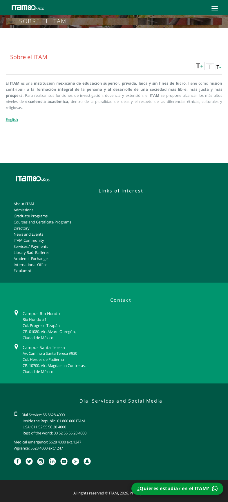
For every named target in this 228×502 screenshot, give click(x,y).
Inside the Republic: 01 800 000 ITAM (54, 420)
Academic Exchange (31, 258)
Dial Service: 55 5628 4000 (43, 414)
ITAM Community (29, 240)
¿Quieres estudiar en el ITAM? (177, 488)
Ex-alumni (22, 270)
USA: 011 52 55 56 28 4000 (44, 427)
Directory (22, 228)
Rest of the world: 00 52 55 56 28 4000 (54, 433)
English (12, 119)
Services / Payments (31, 246)
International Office (30, 264)
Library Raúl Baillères (31, 252)
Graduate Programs (31, 216)
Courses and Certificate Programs (42, 222)
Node (10, 21)
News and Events (28, 234)
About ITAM (24, 203)
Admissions (23, 209)
